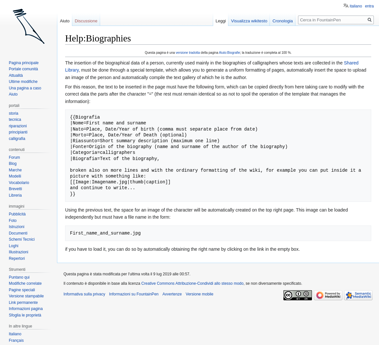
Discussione (86, 20)
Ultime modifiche (23, 81)
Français (16, 340)
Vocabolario (19, 182)
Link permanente (23, 302)
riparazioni (18, 126)
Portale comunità (23, 69)
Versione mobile (199, 294)
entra (369, 6)
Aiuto (65, 20)
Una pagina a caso (25, 88)
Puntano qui (19, 277)
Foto (13, 220)
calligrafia (17, 138)
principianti (18, 132)
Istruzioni (16, 226)
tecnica (15, 119)
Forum (14, 157)
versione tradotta (188, 52)
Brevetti (15, 189)
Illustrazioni (18, 252)
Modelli (15, 176)
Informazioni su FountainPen (134, 294)
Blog (13, 163)
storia (13, 113)
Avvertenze (172, 294)
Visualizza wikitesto (249, 20)
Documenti (18, 233)
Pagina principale (24, 63)
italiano (356, 6)
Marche (15, 170)
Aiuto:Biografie (229, 52)
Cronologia (282, 20)
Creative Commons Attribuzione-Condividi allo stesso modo (192, 283)
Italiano (15, 334)
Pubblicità (17, 214)
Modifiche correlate (25, 283)
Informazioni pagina (26, 308)
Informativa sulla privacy (84, 294)
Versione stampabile (26, 296)
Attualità (16, 75)
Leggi (221, 20)
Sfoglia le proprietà (25, 315)
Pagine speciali (22, 290)
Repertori (17, 258)
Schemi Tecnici (22, 239)
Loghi (13, 246)
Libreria (15, 195)
